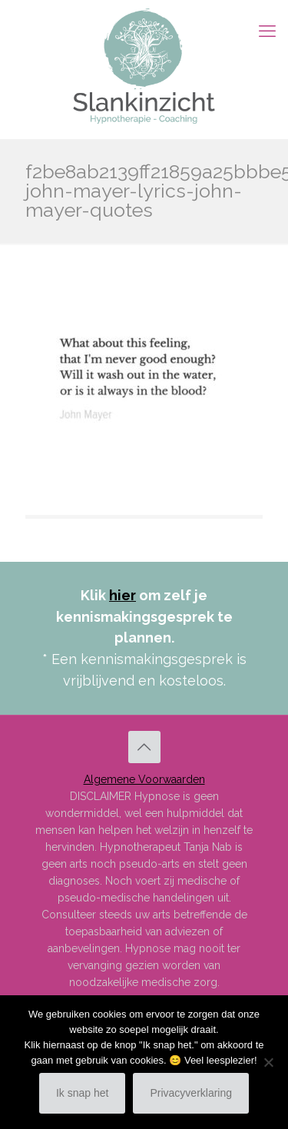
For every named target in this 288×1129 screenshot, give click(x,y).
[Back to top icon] (144, 747)
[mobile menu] (267, 31)
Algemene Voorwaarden (144, 779)
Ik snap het (82, 1093)
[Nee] (268, 1062)
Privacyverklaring (191, 1093)
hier (122, 595)
